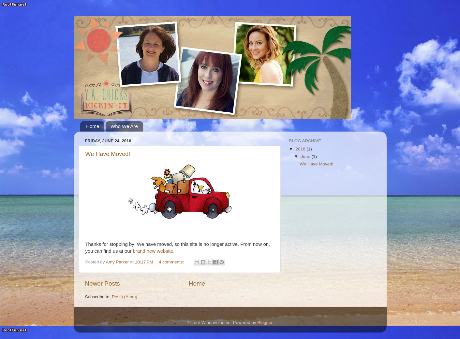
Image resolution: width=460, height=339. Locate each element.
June (306, 156)
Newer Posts (102, 283)
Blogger (265, 322)
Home (92, 126)
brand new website (153, 251)
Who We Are (124, 126)
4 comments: (172, 262)
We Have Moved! (107, 154)
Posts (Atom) (124, 296)
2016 (300, 149)
